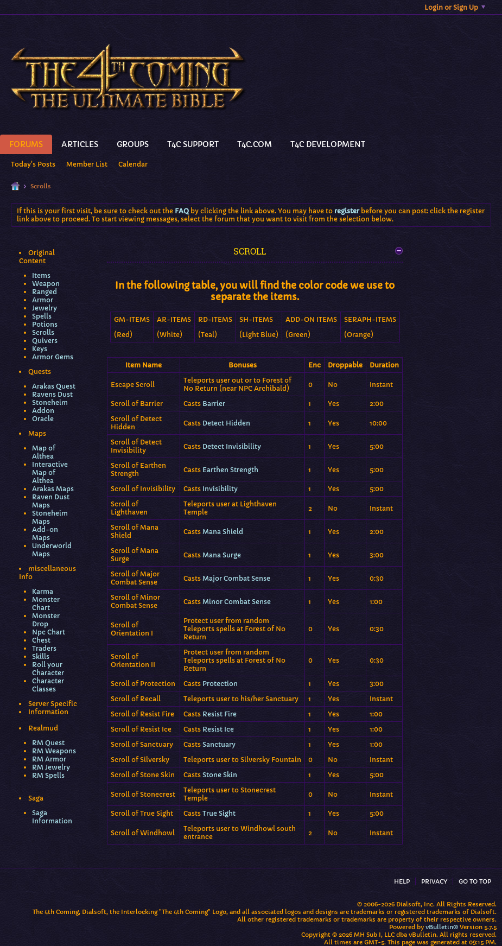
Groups (133, 144)
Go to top (475, 881)
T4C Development (327, 144)
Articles (79, 144)
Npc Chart (48, 632)
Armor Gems (52, 357)
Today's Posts (33, 164)
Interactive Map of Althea (50, 472)
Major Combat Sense (236, 578)
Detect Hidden (226, 423)
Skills (40, 656)
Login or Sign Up (454, 7)
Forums (26, 144)
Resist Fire (219, 714)
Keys (39, 349)
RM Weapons (54, 751)
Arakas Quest (53, 386)
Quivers (45, 341)
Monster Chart (46, 603)
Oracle (43, 419)
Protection (220, 684)
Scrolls (43, 332)
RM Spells (48, 775)
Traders (44, 648)
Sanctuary (219, 744)
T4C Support (193, 144)
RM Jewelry (51, 767)
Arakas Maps (53, 489)
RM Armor (49, 759)
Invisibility (220, 489)
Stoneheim (50, 402)
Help (402, 881)
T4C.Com (254, 144)
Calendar (133, 164)
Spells (42, 316)
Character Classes (48, 685)
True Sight (219, 813)
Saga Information (52, 817)
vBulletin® (441, 927)
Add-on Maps (45, 533)
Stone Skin (219, 775)
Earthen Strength (230, 470)
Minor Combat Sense (236, 602)
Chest (41, 640)
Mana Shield (222, 532)
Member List (86, 164)
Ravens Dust (52, 394)
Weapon (46, 284)
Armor (42, 300)
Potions (45, 324)
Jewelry (44, 308)
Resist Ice (218, 729)
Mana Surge (221, 555)
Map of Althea (43, 452)
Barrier (213, 403)
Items (41, 275)
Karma (42, 591)
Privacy (434, 881)
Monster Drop (46, 620)
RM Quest (48, 743)
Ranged (44, 292)
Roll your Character (48, 669)
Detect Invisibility (231, 446)
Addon (43, 411)
